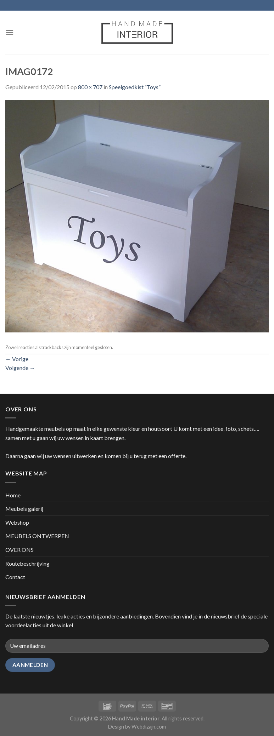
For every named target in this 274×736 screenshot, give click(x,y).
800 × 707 (90, 87)
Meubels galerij (24, 508)
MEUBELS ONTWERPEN (37, 535)
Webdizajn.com (149, 727)
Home (13, 495)
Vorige (16, 358)
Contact (15, 577)
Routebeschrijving (27, 563)
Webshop (17, 522)
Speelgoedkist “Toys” (135, 87)
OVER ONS (19, 549)
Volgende (20, 367)
